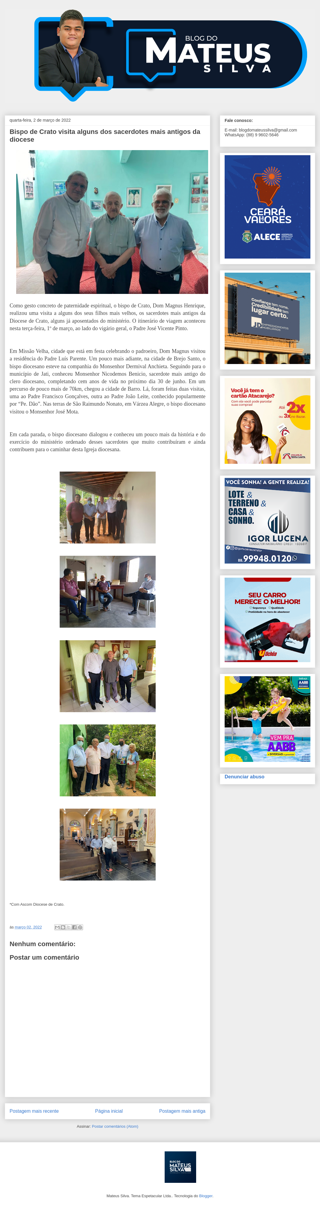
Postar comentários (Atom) (115, 1126)
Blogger (205, 1196)
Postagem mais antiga (182, 1111)
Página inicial (109, 1111)
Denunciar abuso (245, 776)
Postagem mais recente (34, 1111)
